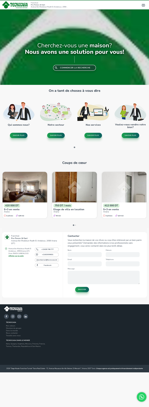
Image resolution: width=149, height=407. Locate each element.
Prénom (108, 250)
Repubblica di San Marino (31, 346)
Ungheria (20, 344)
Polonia (35, 344)
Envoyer (82, 289)
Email (70, 259)
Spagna (14, 344)
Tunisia (8, 346)
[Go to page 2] (75, 225)
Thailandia (16, 346)
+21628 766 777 (47, 249)
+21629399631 (47, 254)
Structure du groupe (13, 328)
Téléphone (109, 259)
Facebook (47, 265)
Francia (42, 344)
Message (71, 269)
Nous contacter (12, 333)
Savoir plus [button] (19, 135)
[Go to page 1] (74, 147)
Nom (69, 250)
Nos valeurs (10, 326)
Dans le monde (12, 331)
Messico (28, 344)
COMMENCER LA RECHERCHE (75, 67)
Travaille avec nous (13, 336)
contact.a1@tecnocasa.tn (47, 260)
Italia (8, 344)
